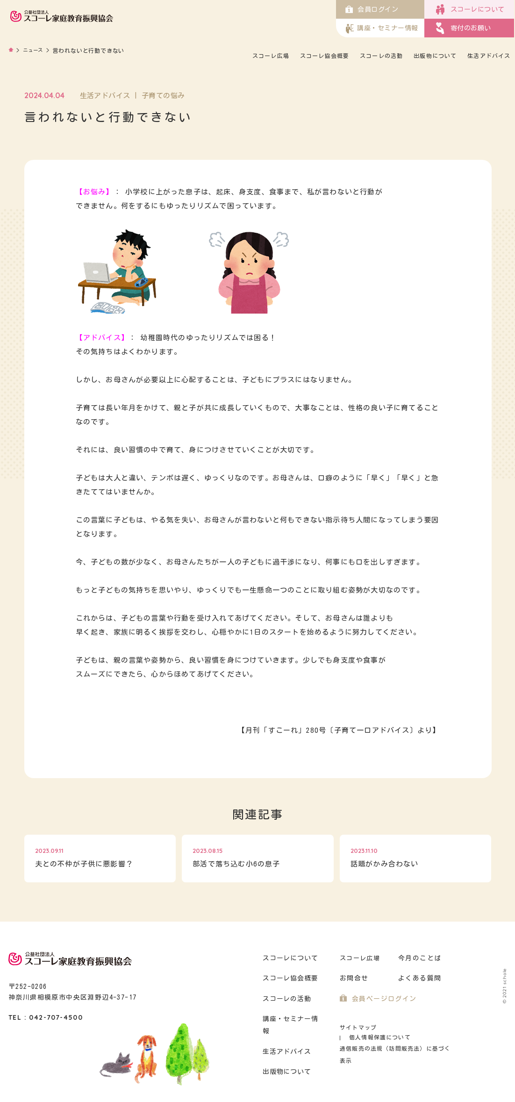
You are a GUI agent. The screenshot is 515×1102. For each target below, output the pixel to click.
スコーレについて (289, 958)
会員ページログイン (382, 999)
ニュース (35, 50)
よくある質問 (418, 978)
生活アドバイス (393, 67)
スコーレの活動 (414, 55)
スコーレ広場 (305, 55)
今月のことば (418, 958)
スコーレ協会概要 (359, 55)
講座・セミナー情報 (293, 1019)
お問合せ (353, 978)
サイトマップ (357, 1027)
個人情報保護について (418, 1027)
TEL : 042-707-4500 (45, 1017)
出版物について (468, 55)
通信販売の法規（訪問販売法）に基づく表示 (396, 1038)
